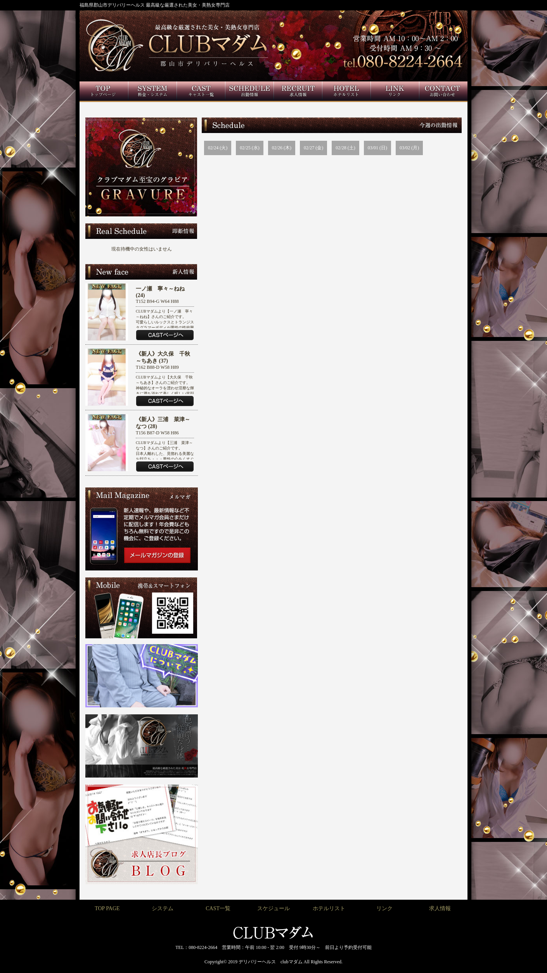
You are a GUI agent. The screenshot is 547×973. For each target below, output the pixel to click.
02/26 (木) (281, 147)
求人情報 (440, 908)
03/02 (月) (409, 147)
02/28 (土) (345, 147)
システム (162, 908)
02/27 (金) (313, 147)
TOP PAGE (107, 908)
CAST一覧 (218, 908)
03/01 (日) (377, 147)
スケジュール (273, 908)
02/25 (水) (249, 147)
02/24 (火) (217, 147)
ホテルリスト (329, 908)
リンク (384, 908)
